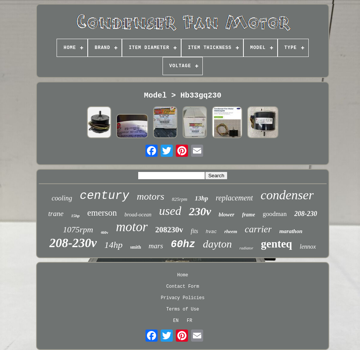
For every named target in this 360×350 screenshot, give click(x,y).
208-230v (73, 243)
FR (189, 320)
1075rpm (78, 229)
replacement (234, 198)
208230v (169, 229)
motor (132, 226)
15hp (75, 215)
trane (55, 214)
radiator (246, 248)
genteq (276, 244)
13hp (201, 198)
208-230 (305, 214)
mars (155, 246)
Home (182, 275)
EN (175, 320)
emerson (102, 213)
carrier (258, 229)
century (104, 195)
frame (248, 215)
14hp (113, 245)
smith (135, 247)
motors (150, 196)
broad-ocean (138, 215)
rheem (230, 231)
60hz (183, 244)
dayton (217, 244)
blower (227, 214)
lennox (308, 246)
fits (194, 231)
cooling (62, 198)
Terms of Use (182, 309)
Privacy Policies (182, 298)
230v (200, 211)
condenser (287, 195)
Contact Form (182, 286)
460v (104, 232)
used (170, 211)
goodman (275, 214)
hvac (211, 232)
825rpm (179, 199)
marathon (290, 231)
